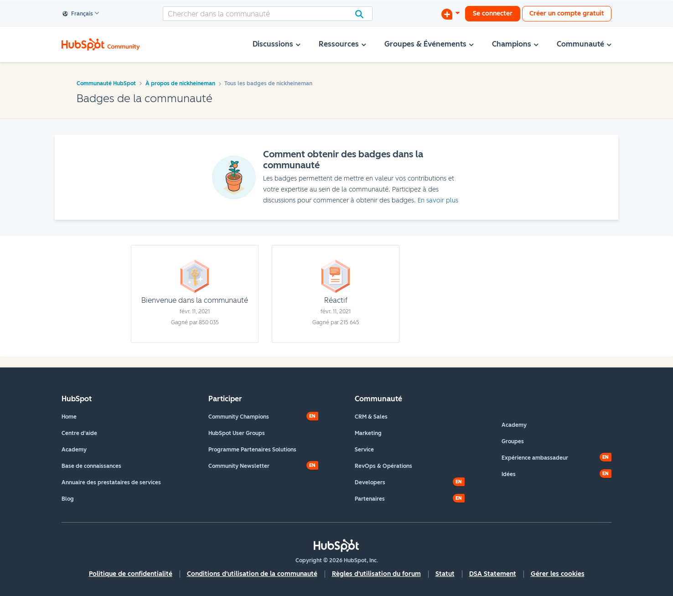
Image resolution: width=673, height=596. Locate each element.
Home (69, 417)
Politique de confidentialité (130, 574)
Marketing (368, 433)
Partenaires (370, 499)
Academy (74, 449)
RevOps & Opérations (383, 466)
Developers (370, 482)
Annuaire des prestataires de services (111, 482)
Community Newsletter (238, 466)
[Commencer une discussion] (450, 14)
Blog (68, 499)
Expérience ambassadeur (535, 458)
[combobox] (268, 13)
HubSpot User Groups (236, 433)
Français (78, 14)
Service (364, 449)
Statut (445, 574)
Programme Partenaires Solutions (252, 449)
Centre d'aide (79, 433)
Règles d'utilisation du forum (376, 574)
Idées (509, 474)
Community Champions (238, 417)
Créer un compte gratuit (566, 13)
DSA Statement (492, 574)
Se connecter (493, 13)
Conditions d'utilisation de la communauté (252, 574)
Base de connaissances (91, 466)
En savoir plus (438, 200)
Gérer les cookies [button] (558, 574)
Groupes (513, 441)
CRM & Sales (371, 417)
